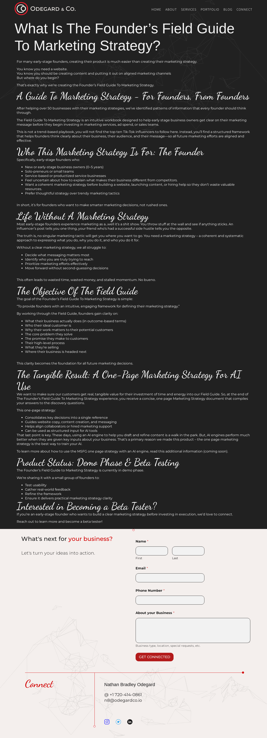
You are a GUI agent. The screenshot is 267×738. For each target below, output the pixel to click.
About (171, 9)
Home (156, 9)
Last (175, 558)
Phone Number (150, 591)
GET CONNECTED (154, 657)
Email (142, 568)
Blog (227, 9)
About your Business (155, 613)
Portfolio (210, 9)
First (139, 558)
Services (188, 9)
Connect (244, 9)
